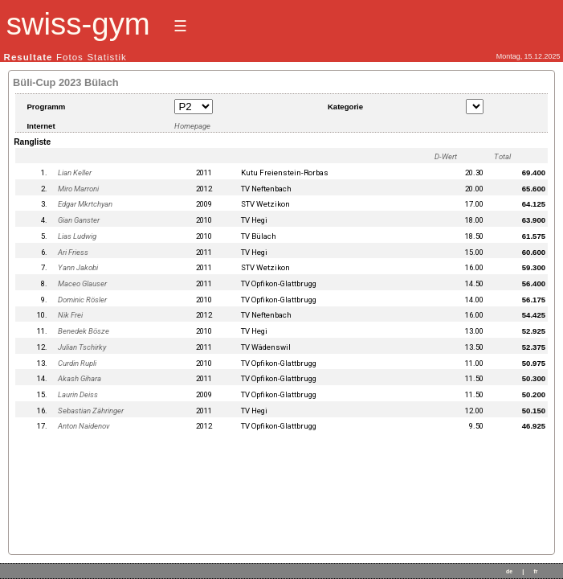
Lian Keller (75, 172)
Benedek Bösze (83, 330)
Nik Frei (70, 314)
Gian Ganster (79, 220)
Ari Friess (73, 252)
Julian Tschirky (82, 347)
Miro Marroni (78, 188)
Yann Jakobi (78, 267)
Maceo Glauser (82, 283)
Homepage (192, 125)
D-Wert (445, 156)
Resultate (28, 57)
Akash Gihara (79, 378)
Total (502, 156)
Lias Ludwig (77, 236)
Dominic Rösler (82, 299)
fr (535, 571)
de (509, 571)
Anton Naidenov (84, 425)
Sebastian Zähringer (91, 410)
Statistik (106, 57)
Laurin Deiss (78, 394)
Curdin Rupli (77, 363)
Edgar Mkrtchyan (85, 203)
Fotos (70, 57)
